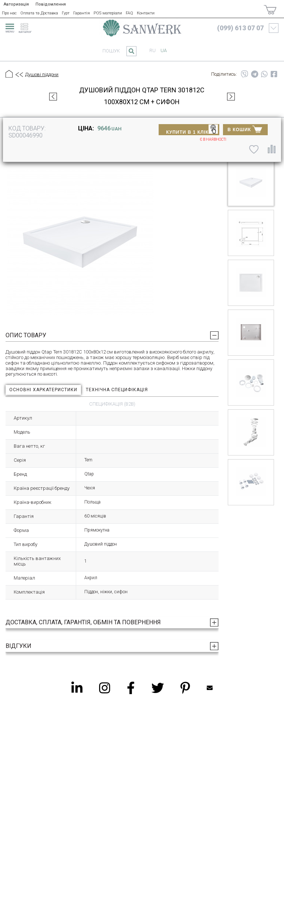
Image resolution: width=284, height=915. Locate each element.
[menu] (9, 27)
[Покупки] (270, 9)
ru (152, 50)
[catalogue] (27, 27)
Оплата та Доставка (39, 13)
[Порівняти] (271, 149)
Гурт (66, 13)
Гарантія (81, 13)
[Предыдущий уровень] (19, 75)
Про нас (9, 13)
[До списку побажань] (253, 149)
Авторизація (16, 4)
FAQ (129, 13)
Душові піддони (41, 74)
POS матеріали (108, 13)
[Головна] (9, 75)
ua (163, 50)
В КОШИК (244, 129)
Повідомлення (51, 4)
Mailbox (210, 688)
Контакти (146, 13)
